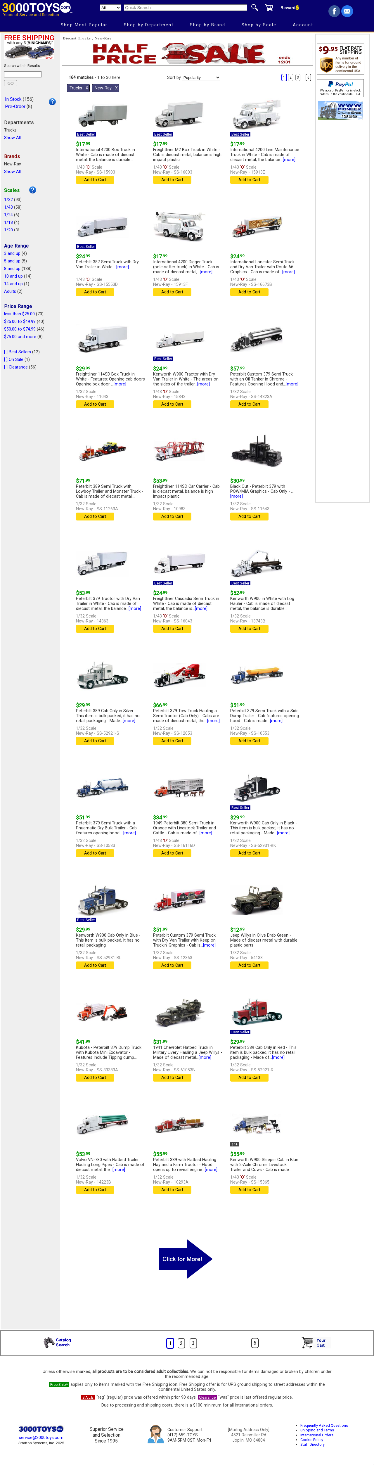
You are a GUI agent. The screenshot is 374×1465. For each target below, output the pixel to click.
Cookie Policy (311, 1440)
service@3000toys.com (41, 1437)
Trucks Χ (79, 88)
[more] (289, 159)
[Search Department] (110, 7)
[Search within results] (23, 74)
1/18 (8, 222)
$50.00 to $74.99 (20, 329)
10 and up (13, 276)
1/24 (8, 214)
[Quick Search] (185, 7)
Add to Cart (95, 179)
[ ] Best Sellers (17, 352)
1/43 (8, 207)
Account (303, 24)
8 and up (12, 268)
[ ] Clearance (16, 367)
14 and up (13, 283)
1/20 (8, 230)
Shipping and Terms (317, 1430)
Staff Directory (312, 1444)
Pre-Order (15, 106)
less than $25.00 (19, 314)
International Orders (316, 1435)
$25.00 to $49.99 (20, 321)
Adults (10, 291)
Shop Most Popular (84, 24)
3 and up (12, 253)
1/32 (8, 199)
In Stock (13, 99)
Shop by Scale (259, 24)
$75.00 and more (20, 336)
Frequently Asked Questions (324, 1425)
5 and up (12, 261)
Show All (12, 137)
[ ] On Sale (13, 359)
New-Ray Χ (106, 88)
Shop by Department (149, 24)
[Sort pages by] (201, 77)
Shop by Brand (207, 24)
